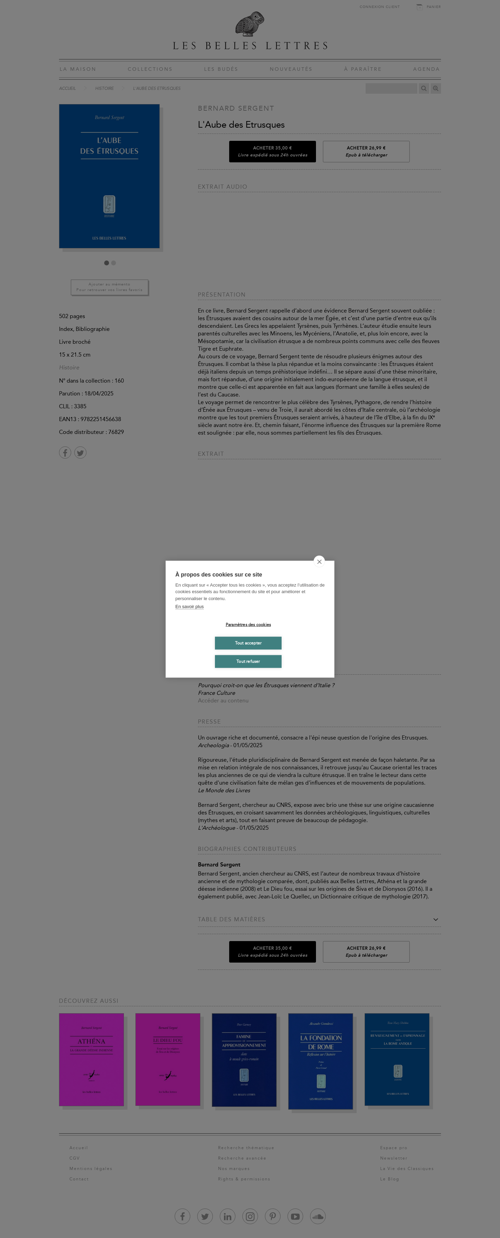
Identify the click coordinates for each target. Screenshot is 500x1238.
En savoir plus (189, 606)
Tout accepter (248, 643)
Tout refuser (248, 661)
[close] (319, 561)
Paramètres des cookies (248, 624)
